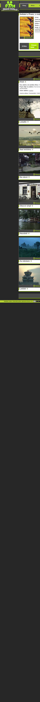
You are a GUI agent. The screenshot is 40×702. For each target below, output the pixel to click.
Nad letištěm (25, 149)
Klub (22, 82)
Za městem (25, 261)
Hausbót (23, 233)
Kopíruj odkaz (24, 93)
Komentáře (32, 93)
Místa (32, 5)
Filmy (24, 5)
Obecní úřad (25, 206)
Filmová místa (34, 46)
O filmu (24, 46)
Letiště (23, 289)
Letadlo (23, 122)
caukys (31, 90)
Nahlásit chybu (8, 301)
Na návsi (24, 177)
